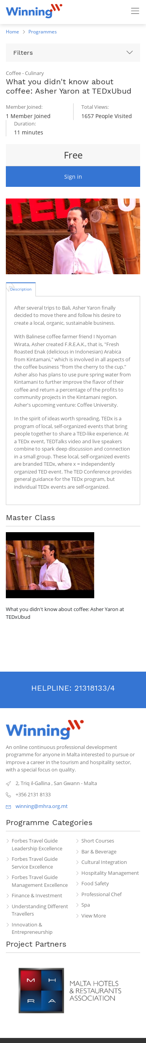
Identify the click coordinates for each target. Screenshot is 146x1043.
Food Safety (95, 883)
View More (93, 915)
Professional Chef (101, 894)
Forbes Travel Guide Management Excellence (40, 881)
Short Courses (97, 840)
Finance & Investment (37, 895)
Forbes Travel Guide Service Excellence (35, 862)
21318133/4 (94, 688)
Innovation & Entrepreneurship (32, 928)
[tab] (21, 289)
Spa (85, 904)
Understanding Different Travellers (40, 910)
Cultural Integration (104, 861)
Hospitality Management (110, 872)
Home (12, 31)
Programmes (42, 31)
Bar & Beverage (98, 851)
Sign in (73, 176)
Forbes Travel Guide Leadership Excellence (37, 844)
